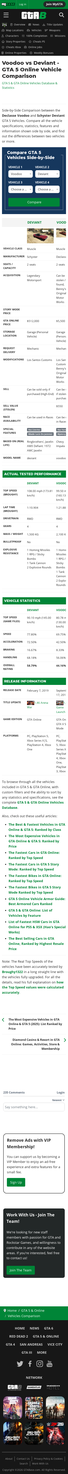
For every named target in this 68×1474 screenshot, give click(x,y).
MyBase (6, 4)
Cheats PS (37, 41)
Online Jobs (33, 47)
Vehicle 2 (42, 167)
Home (20, 1328)
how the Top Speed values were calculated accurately (33, 987)
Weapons (52, 30)
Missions (58, 35)
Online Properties (14, 53)
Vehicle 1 (15, 167)
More (42, 1352)
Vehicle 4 (42, 182)
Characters (10, 35)
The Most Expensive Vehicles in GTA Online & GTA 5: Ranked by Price (34, 841)
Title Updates (53, 24)
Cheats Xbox (11, 47)
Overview (18, 24)
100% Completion (34, 35)
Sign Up (16, 1182)
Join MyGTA (54, 4)
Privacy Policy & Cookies (48, 1458)
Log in (22, 4)
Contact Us (23, 1458)
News (33, 24)
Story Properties (13, 41)
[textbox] (34, 1108)
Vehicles (34, 30)
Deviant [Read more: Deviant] (34, 222)
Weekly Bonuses (41, 53)
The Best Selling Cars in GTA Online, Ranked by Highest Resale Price (36, 943)
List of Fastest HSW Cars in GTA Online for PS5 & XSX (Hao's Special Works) (37, 927)
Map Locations (13, 30)
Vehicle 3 (15, 182)
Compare (34, 202)
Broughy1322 (12, 972)
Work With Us (40, 1463)
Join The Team (21, 1270)
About (9, 1458)
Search (24, 1463)
